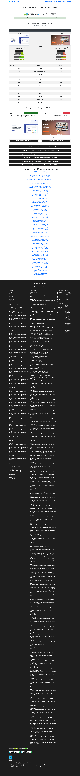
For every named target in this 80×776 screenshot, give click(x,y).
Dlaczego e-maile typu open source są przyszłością (40, 375)
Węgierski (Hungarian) (67, 308)
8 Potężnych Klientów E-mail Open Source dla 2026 (42, 451)
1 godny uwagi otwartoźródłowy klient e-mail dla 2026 (42, 426)
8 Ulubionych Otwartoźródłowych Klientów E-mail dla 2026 (42, 639)
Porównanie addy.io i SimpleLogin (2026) (40, 258)
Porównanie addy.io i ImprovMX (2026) (40, 217)
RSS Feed (60, 299)
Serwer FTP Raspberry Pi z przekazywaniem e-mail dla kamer (18, 313)
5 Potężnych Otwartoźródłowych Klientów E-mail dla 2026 (42, 650)
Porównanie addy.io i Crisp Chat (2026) (40, 190)
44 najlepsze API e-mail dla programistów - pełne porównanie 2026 (40, 161)
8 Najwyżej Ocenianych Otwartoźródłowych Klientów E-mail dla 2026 (43, 743)
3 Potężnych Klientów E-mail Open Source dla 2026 (41, 520)
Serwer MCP (32, 348)
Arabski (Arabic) (67, 292)
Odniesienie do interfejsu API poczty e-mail (39, 295)
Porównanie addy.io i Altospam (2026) (40, 178)
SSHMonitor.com (12, 477)
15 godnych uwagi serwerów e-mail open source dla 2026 (42, 561)
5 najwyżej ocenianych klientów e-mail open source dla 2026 (42, 595)
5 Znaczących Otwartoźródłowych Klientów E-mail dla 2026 (42, 699)
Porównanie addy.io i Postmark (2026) (40, 248)
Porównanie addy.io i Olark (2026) (40, 244)
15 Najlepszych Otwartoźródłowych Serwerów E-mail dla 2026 (42, 653)
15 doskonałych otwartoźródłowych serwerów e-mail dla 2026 (43, 419)
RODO (58, 310)
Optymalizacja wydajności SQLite (37, 367)
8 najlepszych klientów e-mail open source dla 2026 (42, 572)
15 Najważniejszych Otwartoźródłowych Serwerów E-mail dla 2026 (42, 658)
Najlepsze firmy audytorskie (35, 331)
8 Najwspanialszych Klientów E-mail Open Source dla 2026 (42, 503)
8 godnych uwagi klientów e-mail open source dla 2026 (43, 563)
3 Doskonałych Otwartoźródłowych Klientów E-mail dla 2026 (42, 694)
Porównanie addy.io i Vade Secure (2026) (40, 269)
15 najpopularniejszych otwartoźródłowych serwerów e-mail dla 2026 (43, 397)
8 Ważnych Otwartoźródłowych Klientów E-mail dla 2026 (43, 645)
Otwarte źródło (33, 302)
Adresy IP (32, 293)
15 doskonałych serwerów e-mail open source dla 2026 (42, 556)
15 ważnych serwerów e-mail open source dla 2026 (42, 579)
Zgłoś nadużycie (60, 312)
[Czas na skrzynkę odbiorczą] (40, 82)
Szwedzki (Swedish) (66, 327)
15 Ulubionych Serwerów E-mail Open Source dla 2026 (42, 506)
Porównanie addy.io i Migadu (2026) (40, 238)
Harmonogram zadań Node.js (36, 360)
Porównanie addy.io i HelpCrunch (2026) (40, 214)
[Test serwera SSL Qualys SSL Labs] (19, 59)
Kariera (58, 315)
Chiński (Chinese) (68, 293)
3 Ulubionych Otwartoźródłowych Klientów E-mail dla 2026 (43, 715)
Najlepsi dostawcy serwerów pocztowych (38, 329)
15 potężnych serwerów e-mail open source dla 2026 (42, 582)
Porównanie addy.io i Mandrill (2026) (40, 233)
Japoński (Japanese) (66, 314)
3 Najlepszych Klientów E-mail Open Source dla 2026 (42, 525)
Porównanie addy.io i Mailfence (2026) (40, 227)
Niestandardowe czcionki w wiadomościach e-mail (40, 342)
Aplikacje (11, 290)
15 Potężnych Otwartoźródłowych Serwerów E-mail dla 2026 (42, 648)
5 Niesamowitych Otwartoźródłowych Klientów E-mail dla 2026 (42, 705)
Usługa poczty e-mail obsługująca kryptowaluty (40, 353)
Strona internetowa (19, 50)
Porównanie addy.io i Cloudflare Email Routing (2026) (40, 189)
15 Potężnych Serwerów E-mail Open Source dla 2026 (43, 450)
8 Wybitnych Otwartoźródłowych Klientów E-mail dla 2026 (42, 688)
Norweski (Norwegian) (67, 318)
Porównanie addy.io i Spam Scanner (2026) (40, 261)
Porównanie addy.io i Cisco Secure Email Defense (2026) (40, 187)
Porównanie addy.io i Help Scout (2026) (40, 213)
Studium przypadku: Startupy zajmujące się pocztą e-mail (41, 370)
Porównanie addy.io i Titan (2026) (40, 265)
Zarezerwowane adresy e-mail (15, 471)
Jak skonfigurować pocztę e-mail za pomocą (17, 316)
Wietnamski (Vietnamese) (67, 334)
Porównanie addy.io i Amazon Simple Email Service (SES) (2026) (40, 179)
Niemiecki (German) (66, 304)
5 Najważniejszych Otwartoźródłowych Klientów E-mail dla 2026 (42, 661)
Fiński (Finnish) (67, 300)
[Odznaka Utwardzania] (11, 758)
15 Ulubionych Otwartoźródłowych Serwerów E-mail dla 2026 (43, 637)
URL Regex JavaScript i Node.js (36, 374)
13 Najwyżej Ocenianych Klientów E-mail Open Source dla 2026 (42, 478)
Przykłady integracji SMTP (14, 304)
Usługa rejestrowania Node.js (36, 361)
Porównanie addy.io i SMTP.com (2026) (40, 254)
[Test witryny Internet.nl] (19, 54)
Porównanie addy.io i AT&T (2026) (40, 174)
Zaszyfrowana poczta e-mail (49, 1)
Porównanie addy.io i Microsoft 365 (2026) (40, 236)
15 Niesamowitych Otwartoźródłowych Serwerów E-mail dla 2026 (42, 702)
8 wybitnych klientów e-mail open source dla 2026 (41, 554)
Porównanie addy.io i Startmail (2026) (40, 263)
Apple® (10, 292)
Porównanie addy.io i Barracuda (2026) (40, 183)
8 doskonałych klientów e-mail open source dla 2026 (43, 558)
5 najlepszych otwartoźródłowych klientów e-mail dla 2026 (42, 437)
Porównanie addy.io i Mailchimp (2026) (40, 224)
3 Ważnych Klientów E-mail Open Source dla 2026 (42, 514)
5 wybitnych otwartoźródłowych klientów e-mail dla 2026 (43, 416)
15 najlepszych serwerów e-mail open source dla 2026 (43, 571)
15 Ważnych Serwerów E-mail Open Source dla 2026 (43, 512)
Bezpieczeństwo (60, 306)
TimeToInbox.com (12, 474)
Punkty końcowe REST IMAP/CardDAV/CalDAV (39, 341)
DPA (58, 311)
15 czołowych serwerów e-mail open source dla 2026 (43, 588)
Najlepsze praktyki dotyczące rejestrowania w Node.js (41, 330)
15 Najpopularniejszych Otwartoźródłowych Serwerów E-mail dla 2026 (42, 669)
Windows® (11, 293)
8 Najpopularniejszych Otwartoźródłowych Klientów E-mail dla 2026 (43, 672)
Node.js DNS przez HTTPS (35, 357)
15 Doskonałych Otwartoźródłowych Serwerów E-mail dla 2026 (43, 691)
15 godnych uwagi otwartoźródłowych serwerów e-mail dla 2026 (42, 423)
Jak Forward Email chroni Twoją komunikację (39, 372)
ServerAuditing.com (13, 476)
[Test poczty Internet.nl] (19, 56)
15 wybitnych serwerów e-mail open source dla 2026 (42, 553)
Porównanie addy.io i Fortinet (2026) (40, 201)
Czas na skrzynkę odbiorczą (14, 466)
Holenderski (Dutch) (67, 298)
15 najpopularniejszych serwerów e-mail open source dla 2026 (43, 597)
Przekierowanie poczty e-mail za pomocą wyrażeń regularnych (42, 300)
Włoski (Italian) (67, 312)
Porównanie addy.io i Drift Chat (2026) (40, 194)
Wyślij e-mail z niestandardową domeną (17, 306)
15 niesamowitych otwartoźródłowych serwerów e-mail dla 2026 (42, 429)
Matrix (59, 296)
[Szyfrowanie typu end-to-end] (41, 96)
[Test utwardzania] (19, 53)
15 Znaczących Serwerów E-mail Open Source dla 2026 (43, 492)
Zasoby (10, 462)
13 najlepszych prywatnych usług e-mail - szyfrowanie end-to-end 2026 (40, 150)
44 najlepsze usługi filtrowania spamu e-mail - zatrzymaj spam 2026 (40, 165)
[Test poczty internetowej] (26, 752)
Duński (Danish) (67, 295)
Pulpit (10, 298)
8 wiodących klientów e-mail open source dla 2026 (42, 611)
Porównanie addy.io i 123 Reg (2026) (40, 171)
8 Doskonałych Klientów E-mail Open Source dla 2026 (42, 490)
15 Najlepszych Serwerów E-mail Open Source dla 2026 (42, 453)
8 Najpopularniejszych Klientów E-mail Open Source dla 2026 (43, 472)
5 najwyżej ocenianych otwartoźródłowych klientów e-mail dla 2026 (42, 406)
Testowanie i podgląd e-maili (36, 346)
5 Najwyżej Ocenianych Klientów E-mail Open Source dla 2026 (41, 536)
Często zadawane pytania (66, 1)
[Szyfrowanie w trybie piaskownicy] (47, 74)
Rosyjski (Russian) (68, 323)
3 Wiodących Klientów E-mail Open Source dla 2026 (42, 481)
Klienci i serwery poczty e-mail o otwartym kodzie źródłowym (42, 378)
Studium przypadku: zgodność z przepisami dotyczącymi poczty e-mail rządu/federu (43, 335)
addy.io (19, 33)
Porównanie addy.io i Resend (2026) (40, 252)
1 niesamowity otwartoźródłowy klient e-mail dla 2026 (43, 431)
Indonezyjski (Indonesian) (67, 311)
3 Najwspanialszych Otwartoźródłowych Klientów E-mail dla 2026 (42, 710)
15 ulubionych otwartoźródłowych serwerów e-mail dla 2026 (42, 440)
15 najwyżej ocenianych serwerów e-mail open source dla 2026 (43, 592)
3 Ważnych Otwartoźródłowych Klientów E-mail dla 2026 (42, 721)
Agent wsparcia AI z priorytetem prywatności (39, 333)
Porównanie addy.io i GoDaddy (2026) (40, 209)
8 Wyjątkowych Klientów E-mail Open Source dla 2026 (42, 486)
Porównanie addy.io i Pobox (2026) (40, 246)
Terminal (11, 300)
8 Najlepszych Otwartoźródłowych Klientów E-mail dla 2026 (41, 732)
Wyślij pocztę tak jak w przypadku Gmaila (17, 307)
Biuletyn (59, 292)
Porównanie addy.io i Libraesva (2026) (40, 221)
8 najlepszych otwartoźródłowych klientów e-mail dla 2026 (41, 384)
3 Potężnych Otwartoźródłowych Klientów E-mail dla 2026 (42, 726)
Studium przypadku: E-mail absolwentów (38, 337)
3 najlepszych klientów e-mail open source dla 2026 (42, 587)
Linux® (11, 296)
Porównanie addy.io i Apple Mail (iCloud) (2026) (40, 182)
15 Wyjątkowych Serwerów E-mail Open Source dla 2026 (43, 483)
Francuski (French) (68, 301)
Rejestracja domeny (13, 469)
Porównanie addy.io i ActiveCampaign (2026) (40, 176)
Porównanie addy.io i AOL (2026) (40, 172)
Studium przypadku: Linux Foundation (37, 340)
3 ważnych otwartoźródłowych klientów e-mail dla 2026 (42, 448)
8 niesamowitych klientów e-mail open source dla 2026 (42, 630)
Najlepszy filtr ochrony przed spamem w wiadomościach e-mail (43, 327)
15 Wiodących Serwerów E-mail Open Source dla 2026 (43, 480)
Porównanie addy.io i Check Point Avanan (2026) (40, 186)
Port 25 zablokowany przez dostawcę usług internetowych (17, 459)
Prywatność (58, 1)
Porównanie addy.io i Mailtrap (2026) (40, 232)
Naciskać (59, 314)
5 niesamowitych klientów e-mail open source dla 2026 (42, 569)
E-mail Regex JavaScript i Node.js (37, 345)
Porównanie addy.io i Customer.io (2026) (40, 191)
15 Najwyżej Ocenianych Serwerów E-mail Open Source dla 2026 (42, 464)
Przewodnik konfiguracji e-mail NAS (16, 308)
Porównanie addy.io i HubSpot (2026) (40, 216)
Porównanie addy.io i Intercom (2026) (40, 219)
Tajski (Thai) (67, 329)
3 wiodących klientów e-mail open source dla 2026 (43, 552)
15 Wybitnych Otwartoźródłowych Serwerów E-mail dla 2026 (42, 686)
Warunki (59, 308)
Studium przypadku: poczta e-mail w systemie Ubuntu (41, 338)
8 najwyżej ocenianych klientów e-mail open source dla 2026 (41, 605)
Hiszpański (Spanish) (67, 325)
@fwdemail (60, 295)
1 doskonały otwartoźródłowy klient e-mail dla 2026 (43, 421)
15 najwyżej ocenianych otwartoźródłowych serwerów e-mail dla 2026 (42, 392)
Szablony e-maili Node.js (35, 359)
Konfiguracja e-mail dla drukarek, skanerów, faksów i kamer (17, 310)
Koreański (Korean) (68, 316)
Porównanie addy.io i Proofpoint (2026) (40, 250)
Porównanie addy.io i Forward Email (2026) (40, 202)
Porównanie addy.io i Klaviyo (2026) (40, 220)
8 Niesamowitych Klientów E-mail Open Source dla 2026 (42, 498)
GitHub (59, 293)
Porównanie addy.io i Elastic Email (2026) (40, 198)
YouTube (59, 298)
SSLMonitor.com (12, 478)
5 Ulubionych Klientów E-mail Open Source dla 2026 (43, 509)
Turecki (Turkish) (68, 330)
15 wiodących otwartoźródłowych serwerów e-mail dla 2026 (42, 408)
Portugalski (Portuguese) (67, 321)
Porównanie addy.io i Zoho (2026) (40, 274)
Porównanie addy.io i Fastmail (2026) (40, 199)
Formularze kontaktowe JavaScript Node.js (38, 356)
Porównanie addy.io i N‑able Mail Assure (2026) (40, 242)
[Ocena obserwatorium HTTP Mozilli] (19, 57)
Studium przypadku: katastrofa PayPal (38, 363)
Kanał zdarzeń (60, 303)
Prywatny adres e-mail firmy (14, 463)
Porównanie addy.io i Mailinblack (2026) (40, 229)
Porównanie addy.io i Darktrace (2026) (40, 193)
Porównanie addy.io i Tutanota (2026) (40, 267)
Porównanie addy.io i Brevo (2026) (40, 185)
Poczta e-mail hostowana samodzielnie (38, 355)
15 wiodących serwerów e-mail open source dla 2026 (42, 550)
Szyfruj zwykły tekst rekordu (15, 470)
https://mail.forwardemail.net (59, 17)
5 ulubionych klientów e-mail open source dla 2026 (42, 577)
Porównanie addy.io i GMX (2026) (40, 204)
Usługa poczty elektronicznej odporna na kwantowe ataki (41, 364)
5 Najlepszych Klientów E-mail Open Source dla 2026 (42, 456)
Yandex (60, 33)
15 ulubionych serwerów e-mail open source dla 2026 (43, 574)
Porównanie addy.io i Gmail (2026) (40, 208)
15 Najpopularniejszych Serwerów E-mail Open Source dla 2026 (42, 469)
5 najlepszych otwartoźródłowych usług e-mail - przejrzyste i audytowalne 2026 (40, 154)
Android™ (11, 295)
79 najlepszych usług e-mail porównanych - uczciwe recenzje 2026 (40, 146)
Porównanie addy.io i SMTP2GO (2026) (40, 255)
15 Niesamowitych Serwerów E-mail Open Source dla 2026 (43, 495)
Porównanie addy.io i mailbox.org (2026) (40, 276)
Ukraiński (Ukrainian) (67, 332)
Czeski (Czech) (67, 294)
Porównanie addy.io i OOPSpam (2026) (40, 243)
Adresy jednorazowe (13, 467)
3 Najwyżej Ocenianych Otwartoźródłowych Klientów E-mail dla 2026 (43, 667)
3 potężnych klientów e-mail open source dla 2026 (43, 584)
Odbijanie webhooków (34, 299)
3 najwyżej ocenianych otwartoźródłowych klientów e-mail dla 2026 (42, 395)
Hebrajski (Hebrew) (66, 306)
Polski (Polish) (67, 319)
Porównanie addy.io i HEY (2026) (40, 210)
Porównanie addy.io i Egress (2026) (40, 197)
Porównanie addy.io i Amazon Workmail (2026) (40, 180)
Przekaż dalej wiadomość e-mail (25, 17)
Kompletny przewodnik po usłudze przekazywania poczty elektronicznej (41, 350)
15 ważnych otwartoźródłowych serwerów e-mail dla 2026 (43, 445)
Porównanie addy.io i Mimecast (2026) (40, 239)
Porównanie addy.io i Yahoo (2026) (40, 270)
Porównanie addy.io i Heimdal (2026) (40, 212)
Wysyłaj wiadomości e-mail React (37, 368)
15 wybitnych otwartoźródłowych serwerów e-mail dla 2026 (42, 414)
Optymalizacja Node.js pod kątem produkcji (39, 352)
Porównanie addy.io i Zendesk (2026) (39, 273)
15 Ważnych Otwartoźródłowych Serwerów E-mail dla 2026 (42, 642)
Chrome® (11, 299)
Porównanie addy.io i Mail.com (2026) (40, 223)
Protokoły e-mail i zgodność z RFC (37, 344)
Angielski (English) (68, 299)
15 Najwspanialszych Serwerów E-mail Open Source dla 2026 (43, 501)
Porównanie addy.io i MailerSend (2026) (40, 225)
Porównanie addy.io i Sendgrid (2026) (40, 257)
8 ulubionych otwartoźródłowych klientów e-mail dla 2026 (43, 442)
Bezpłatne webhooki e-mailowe (36, 296)
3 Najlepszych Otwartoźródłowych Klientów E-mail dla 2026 (41, 656)
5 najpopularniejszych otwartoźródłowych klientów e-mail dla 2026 (42, 400)
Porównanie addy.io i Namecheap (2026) (40, 240)
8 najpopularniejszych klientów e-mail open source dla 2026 (42, 600)
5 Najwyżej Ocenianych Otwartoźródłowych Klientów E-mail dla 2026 (43, 677)
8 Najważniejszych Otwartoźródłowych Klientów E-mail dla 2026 (42, 737)
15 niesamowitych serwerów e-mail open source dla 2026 (42, 566)
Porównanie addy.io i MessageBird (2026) (40, 235)
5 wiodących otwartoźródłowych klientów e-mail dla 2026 (42, 411)
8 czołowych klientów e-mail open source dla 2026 (42, 590)
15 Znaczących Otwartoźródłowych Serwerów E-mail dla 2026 (43, 696)
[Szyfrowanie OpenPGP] (42, 99)
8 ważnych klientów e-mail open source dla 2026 (42, 580)
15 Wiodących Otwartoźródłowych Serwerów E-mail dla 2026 (41, 680)
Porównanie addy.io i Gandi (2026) (40, 205)
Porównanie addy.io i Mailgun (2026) (40, 228)
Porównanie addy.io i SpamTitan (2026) (40, 262)
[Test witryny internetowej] (14, 752)
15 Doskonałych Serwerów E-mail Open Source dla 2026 (42, 489)
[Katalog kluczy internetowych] (41, 102)
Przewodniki (12, 303)
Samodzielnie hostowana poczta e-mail (38, 298)
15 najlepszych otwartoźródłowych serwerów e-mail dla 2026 (41, 381)
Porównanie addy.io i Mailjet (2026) (40, 231)
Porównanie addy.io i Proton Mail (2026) (40, 251)
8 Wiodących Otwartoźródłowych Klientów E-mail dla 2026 (42, 683)
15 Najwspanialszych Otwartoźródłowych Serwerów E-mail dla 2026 (43, 707)
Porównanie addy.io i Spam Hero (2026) (40, 259)
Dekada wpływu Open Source (36, 325)
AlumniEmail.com (12, 473)
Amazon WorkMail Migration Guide (37, 326)
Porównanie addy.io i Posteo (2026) (40, 247)
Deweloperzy (33, 290)
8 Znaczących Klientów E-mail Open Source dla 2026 (42, 493)
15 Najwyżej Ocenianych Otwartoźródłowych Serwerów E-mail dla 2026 (43, 664)
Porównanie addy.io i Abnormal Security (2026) (40, 175)
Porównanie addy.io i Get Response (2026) (40, 206)
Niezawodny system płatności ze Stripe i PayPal (39, 371)
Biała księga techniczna (35, 292)
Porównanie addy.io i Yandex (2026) (40, 272)
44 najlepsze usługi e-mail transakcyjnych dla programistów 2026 (40, 157)
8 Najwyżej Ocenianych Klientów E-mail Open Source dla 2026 (41, 467)
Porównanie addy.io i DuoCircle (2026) (40, 195)
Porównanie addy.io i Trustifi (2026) (40, 266)
